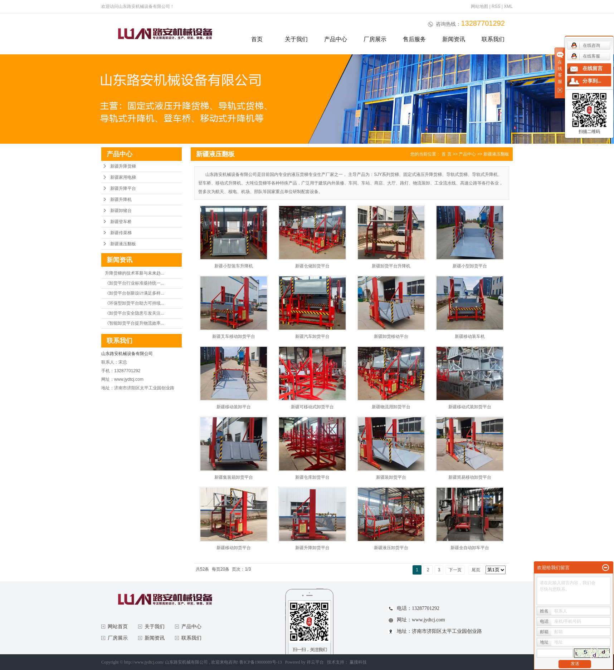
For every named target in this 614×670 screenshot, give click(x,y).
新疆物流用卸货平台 (391, 406)
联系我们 (493, 39)
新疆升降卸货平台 (312, 547)
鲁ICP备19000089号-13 (260, 662)
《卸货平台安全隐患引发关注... (134, 313)
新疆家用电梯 (123, 177)
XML (508, 6)
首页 (257, 39)
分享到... (592, 81)
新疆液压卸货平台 (391, 547)
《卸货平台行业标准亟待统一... (134, 283)
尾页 (476, 569)
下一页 (455, 569)
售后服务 (414, 39)
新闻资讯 (453, 39)
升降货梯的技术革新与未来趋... (134, 273)
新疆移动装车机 (470, 336)
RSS (496, 6)
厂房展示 (375, 39)
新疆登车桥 (121, 221)
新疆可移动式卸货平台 (312, 406)
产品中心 (335, 39)
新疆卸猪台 (121, 210)
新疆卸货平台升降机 (391, 266)
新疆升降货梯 (123, 166)
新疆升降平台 (123, 188)
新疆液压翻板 (123, 243)
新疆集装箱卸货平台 (233, 477)
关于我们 (296, 39)
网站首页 (118, 626)
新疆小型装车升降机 (233, 266)
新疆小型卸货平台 (470, 266)
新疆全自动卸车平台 (469, 547)
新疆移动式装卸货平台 (469, 406)
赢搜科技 (358, 662)
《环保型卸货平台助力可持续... (134, 303)
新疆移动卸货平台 (233, 547)
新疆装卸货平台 (391, 477)
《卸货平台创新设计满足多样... (134, 293)
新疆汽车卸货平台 (312, 336)
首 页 (446, 154)
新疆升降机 (121, 199)
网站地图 (480, 6)
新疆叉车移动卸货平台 (233, 336)
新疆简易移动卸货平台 (469, 477)
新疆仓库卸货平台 (312, 477)
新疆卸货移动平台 (391, 336)
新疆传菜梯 (121, 232)
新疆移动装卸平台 (233, 406)
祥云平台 (315, 662)
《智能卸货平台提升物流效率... (134, 323)
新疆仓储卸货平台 (312, 266)
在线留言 (593, 68)
